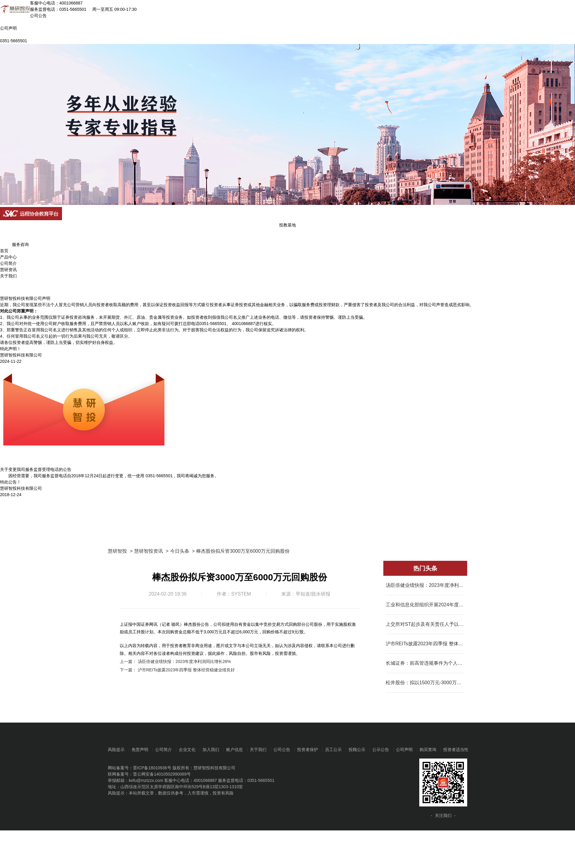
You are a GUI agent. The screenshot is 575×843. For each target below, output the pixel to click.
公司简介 (8, 263)
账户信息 (234, 749)
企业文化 (187, 749)
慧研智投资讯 (148, 551)
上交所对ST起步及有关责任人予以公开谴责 (425, 624)
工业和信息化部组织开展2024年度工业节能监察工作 (425, 604)
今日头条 (179, 551)
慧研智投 (117, 551)
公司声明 (404, 749)
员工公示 (333, 749)
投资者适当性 (455, 749)
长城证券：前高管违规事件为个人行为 (425, 663)
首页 (4, 250)
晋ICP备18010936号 (152, 767)
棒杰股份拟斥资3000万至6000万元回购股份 (242, 551)
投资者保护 (307, 749)
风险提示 (116, 749)
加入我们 (210, 749)
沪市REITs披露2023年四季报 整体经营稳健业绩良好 (186, 669)
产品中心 (8, 257)
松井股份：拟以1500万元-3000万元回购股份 (425, 682)
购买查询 (428, 749)
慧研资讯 (8, 269)
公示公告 (380, 749)
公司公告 (281, 749)
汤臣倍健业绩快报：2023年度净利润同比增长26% (184, 661)
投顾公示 (357, 749)
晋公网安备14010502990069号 (162, 774)
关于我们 (8, 276)
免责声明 (139, 749)
